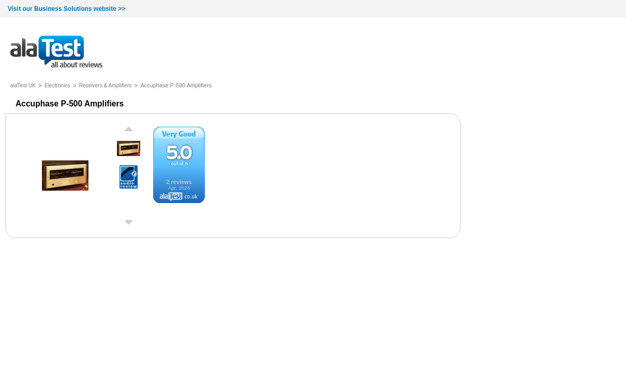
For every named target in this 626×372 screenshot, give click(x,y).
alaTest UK (23, 85)
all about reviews (56, 52)
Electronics (57, 85)
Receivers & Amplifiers (105, 85)
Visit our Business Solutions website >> (66, 8)
